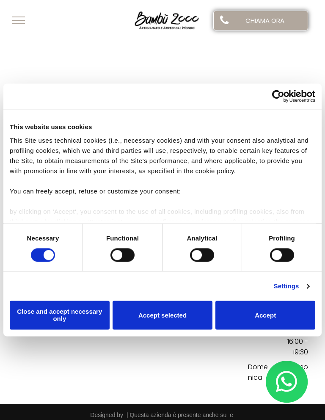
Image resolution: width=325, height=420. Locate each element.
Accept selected (162, 315)
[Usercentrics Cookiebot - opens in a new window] (278, 96)
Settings (286, 286)
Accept (265, 315)
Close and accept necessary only (59, 315)
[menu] (19, 20)
